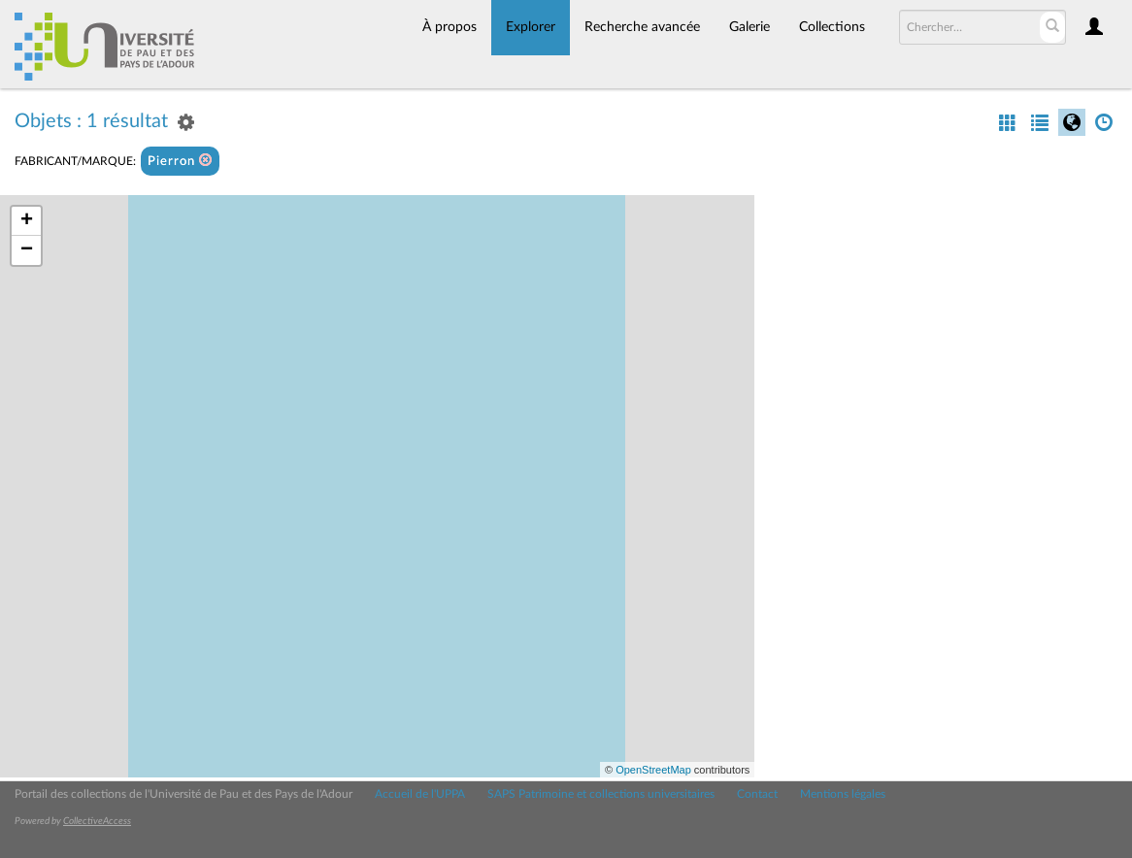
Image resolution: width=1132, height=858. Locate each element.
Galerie (749, 27)
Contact (757, 794)
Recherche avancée (642, 27)
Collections (832, 27)
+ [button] (26, 221)
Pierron (180, 160)
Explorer (530, 27)
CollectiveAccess (97, 821)
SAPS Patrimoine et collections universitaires (601, 794)
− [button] (26, 250)
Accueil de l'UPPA (420, 794)
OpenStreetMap (653, 770)
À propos (449, 27)
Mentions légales (842, 794)
